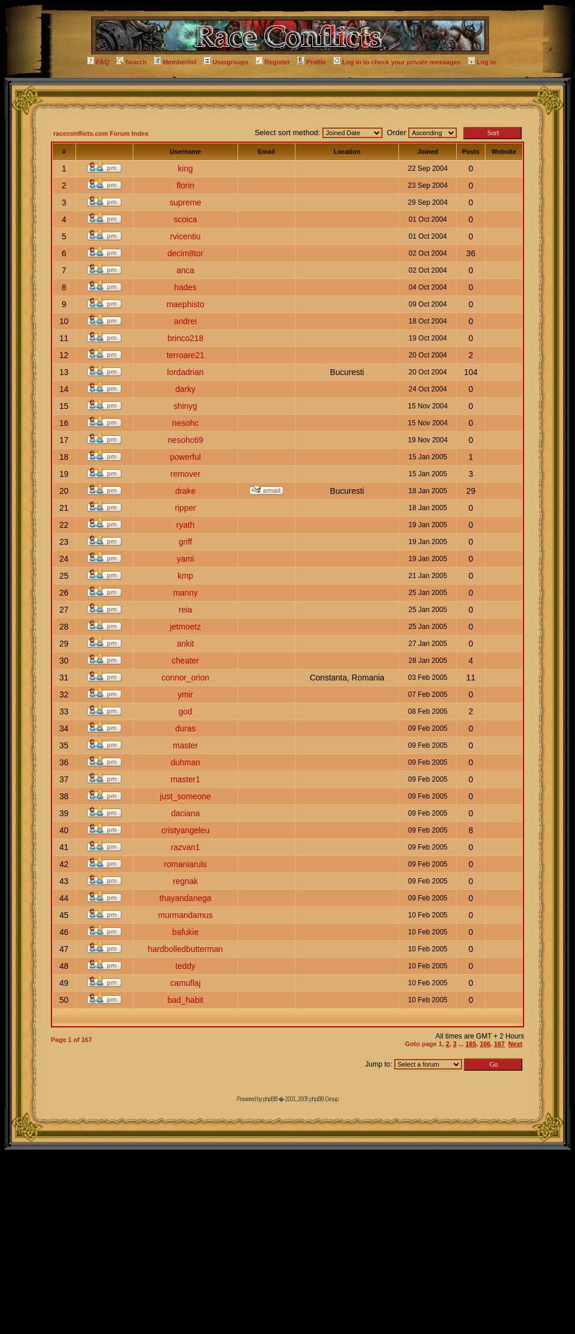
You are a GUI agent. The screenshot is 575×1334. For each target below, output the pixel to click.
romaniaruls (185, 864)
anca (185, 270)
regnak (185, 881)
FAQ (98, 62)
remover (185, 474)
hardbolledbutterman (185, 949)
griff (185, 541)
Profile (311, 62)
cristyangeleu (185, 830)
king (185, 168)
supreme (185, 202)
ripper (185, 508)
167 (499, 1043)
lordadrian (185, 372)
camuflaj (185, 983)
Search (131, 62)
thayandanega (186, 898)
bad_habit (185, 1000)
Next (515, 1043)
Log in (482, 62)
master (185, 745)
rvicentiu (185, 236)
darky (185, 389)
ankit (185, 643)
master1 (186, 779)
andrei (185, 321)
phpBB (270, 1099)
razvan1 (185, 847)
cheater (185, 660)
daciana (185, 813)
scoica (185, 219)
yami (185, 558)
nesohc (185, 423)
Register (273, 62)
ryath (185, 525)
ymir (185, 694)
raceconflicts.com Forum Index (101, 133)
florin (185, 185)
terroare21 (186, 355)
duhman (186, 762)
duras (185, 728)
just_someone (185, 796)
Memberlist (175, 62)
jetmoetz (185, 626)
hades (185, 287)
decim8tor (185, 253)
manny (185, 592)
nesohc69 (186, 440)
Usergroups (226, 62)
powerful (185, 457)
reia (185, 609)
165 (471, 1043)
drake (185, 491)
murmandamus (185, 915)
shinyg (185, 406)
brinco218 (185, 338)
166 (485, 1043)
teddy (185, 966)
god (185, 711)
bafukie (185, 932)
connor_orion (185, 677)
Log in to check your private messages (397, 62)
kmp (185, 575)
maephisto (186, 304)
